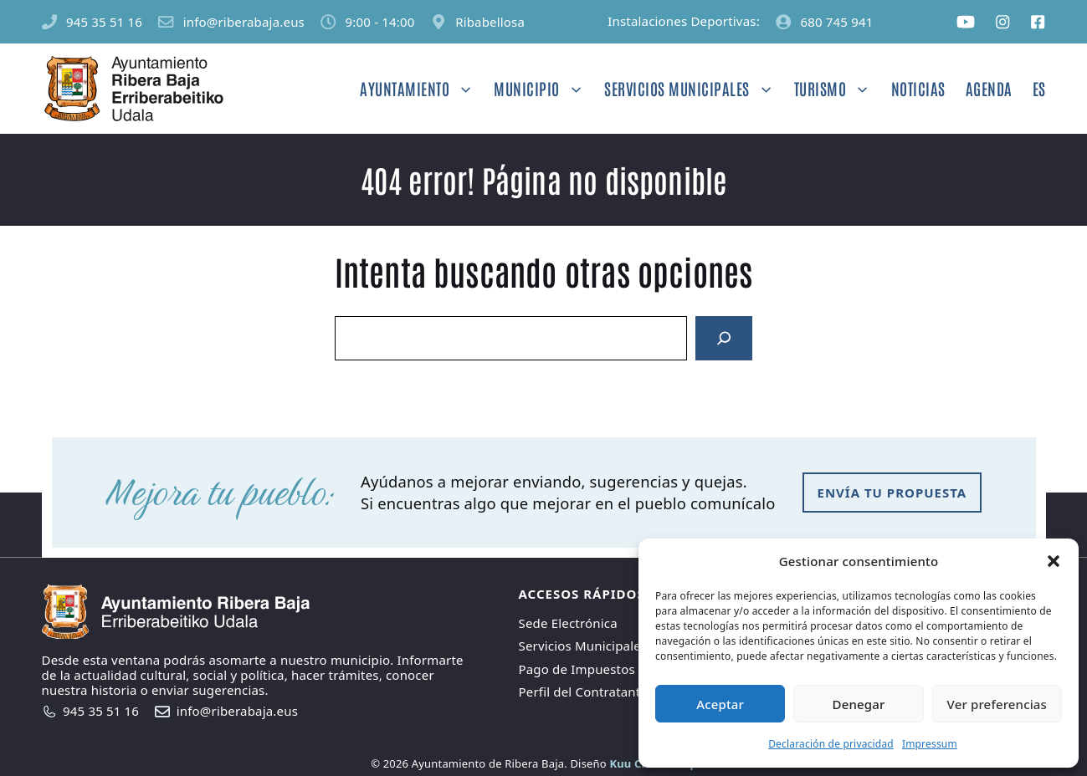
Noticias (918, 88)
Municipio (544, 88)
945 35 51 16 (104, 21)
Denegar (859, 704)
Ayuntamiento (422, 88)
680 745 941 (836, 21)
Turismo (837, 88)
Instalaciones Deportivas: (684, 21)
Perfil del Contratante (584, 691)
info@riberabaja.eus (244, 21)
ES (1039, 88)
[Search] (723, 338)
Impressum (929, 744)
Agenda (989, 88)
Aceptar (720, 704)
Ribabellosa (490, 21)
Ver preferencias (997, 704)
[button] (1053, 561)
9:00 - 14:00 (380, 21)
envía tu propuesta (892, 492)
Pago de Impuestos (577, 669)
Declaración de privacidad (831, 744)
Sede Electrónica (568, 623)
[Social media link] (965, 22)
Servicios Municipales (694, 88)
